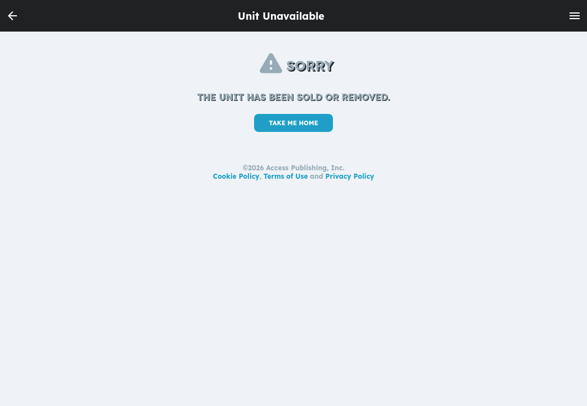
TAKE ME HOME (293, 123)
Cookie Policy (236, 176)
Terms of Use (286, 176)
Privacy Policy (350, 176)
